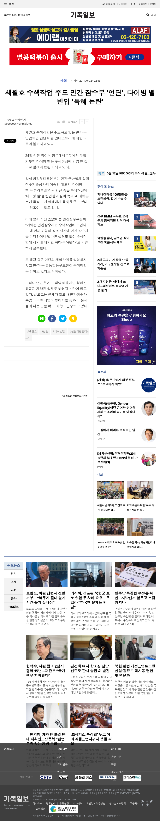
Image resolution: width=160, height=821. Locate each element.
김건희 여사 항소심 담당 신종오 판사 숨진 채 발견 (90, 668)
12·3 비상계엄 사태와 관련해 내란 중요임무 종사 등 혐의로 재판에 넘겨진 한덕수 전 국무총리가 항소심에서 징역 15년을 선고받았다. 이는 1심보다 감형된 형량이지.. (47, 689)
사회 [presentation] (13, 590)
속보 (101, 173)
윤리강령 (40, 808)
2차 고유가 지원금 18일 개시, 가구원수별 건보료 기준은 (113, 264)
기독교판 (110, 4)
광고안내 (51, 803)
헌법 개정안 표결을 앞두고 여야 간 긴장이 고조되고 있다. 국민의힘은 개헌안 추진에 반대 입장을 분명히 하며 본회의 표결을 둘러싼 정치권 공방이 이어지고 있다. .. (46, 757)
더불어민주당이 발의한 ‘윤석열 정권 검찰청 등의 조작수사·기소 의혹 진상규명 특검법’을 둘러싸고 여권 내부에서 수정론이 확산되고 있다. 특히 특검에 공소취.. (135, 616)
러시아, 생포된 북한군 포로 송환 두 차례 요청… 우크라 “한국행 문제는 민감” (90, 600)
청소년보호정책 (117, 803)
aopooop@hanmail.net (18, 123)
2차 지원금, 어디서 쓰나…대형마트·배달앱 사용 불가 (112, 286)
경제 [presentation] (13, 582)
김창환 (101, 421)
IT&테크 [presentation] (14, 607)
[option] (112, 497)
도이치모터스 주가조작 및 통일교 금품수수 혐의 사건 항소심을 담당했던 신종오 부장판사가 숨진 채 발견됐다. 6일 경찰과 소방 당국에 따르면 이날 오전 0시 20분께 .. (91, 684)
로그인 (153, 4)
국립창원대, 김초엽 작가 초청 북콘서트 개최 (113, 240)
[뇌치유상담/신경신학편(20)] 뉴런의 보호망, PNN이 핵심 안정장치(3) (117, 458)
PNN (100, 467)
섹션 (9, 4)
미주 (133, 4)
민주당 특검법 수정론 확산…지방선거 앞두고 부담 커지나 (135, 598)
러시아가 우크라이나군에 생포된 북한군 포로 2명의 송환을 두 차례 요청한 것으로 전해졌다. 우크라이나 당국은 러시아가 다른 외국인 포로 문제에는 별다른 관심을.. (90, 621)
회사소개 (37, 803)
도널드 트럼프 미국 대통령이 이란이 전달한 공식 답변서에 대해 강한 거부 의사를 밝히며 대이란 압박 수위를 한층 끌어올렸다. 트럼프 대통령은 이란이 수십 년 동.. (47, 616)
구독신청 (142, 4)
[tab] (13, 574)
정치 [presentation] (13, 574)
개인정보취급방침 (95, 803)
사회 (63, 81)
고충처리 (134, 803)
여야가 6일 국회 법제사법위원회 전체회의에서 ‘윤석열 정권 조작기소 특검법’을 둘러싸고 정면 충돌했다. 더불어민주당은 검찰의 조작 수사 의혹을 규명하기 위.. (91, 757)
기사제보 (77, 803)
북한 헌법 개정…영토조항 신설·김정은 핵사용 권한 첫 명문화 (135, 671)
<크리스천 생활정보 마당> (74, 395)
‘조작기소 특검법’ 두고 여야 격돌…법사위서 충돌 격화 (91, 739)
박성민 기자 (21, 120)
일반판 (124, 4)
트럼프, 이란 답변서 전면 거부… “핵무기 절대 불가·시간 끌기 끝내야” (46, 598)
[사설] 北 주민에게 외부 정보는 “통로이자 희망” (116, 382)
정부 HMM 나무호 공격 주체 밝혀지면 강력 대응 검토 (113, 220)
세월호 (33, 331)
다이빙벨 (60, 331)
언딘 (45, 331)
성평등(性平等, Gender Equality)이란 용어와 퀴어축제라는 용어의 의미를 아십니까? (116, 409)
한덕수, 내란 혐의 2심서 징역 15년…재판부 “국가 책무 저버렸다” (45, 671)
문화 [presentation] (13, 598)
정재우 (101, 439)
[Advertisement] (127, 142)
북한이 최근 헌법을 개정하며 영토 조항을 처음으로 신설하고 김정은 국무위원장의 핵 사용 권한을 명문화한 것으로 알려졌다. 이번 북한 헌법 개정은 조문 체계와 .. (135, 689)
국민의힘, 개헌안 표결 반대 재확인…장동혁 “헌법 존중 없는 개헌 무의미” (45, 739)
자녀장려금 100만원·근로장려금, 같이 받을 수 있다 (112, 198)
